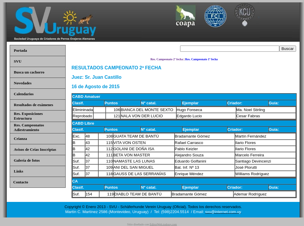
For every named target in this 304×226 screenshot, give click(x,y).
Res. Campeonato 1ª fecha (201, 59)
